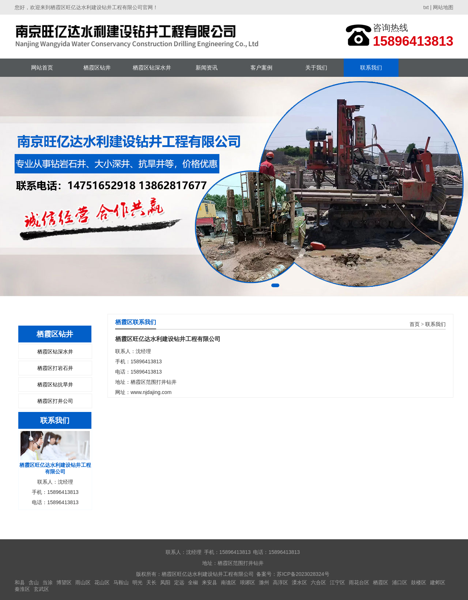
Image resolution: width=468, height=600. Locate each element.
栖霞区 (380, 582)
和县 (20, 582)
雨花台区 (359, 582)
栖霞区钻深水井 (152, 67)
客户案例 (261, 67)
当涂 (47, 582)
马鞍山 (121, 582)
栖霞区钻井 (97, 67)
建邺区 (437, 582)
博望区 (64, 582)
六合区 (318, 582)
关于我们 (316, 67)
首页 (415, 324)
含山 (34, 582)
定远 (179, 582)
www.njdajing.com (151, 392)
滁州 (264, 582)
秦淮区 (22, 589)
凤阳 (165, 582)
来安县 (209, 582)
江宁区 (337, 582)
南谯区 (228, 582)
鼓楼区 (418, 582)
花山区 (102, 582)
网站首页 (42, 67)
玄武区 (41, 589)
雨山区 (83, 582)
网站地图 (443, 7)
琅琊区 (247, 582)
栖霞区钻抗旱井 (55, 384)
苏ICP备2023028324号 (303, 574)
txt (426, 7)
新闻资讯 (207, 67)
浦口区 (399, 582)
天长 (151, 582)
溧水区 (299, 582)
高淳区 (280, 582)
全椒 (193, 582)
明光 (137, 582)
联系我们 (371, 67)
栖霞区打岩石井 (55, 368)
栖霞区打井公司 (55, 401)
